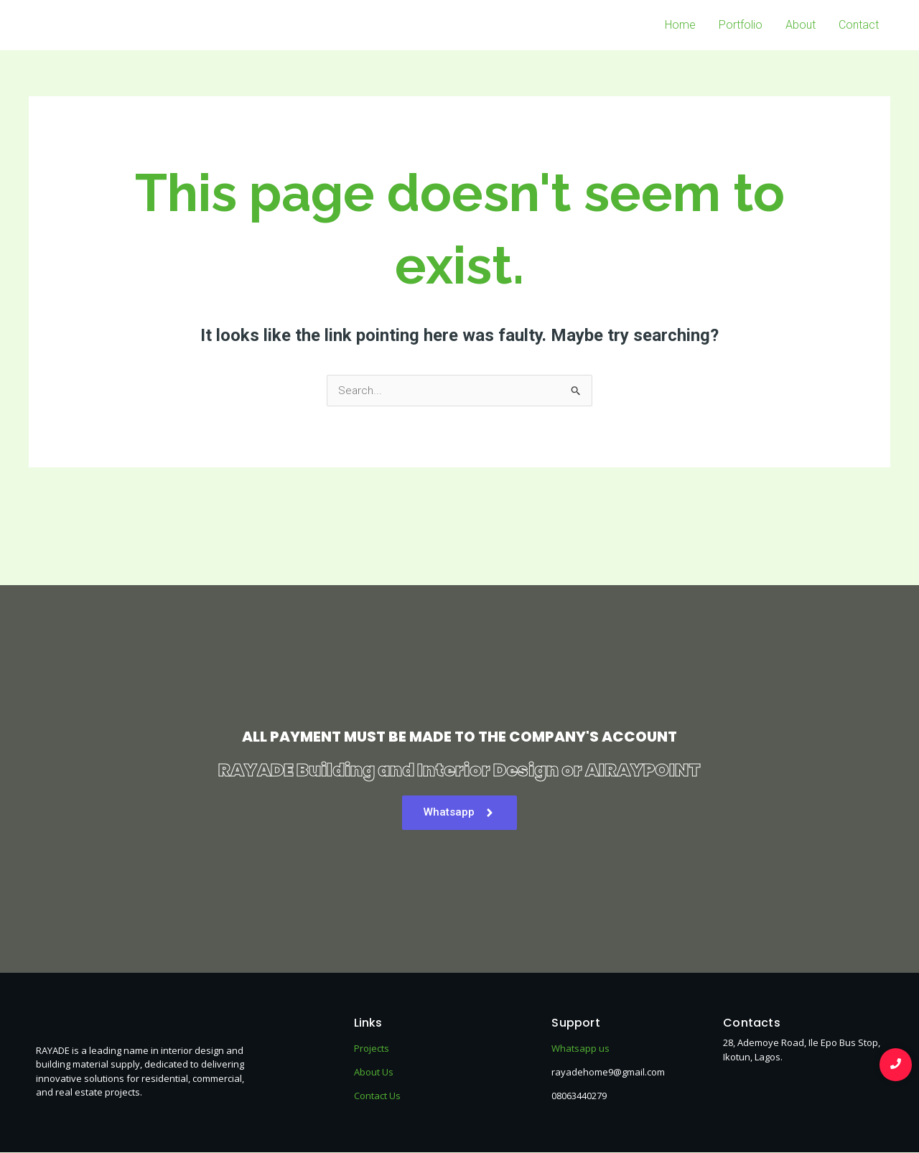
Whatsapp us (580, 1048)
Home (680, 25)
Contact (859, 25)
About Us (373, 1072)
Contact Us (377, 1096)
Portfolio (740, 25)
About (800, 25)
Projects (371, 1048)
